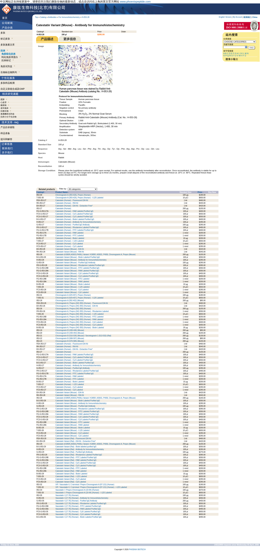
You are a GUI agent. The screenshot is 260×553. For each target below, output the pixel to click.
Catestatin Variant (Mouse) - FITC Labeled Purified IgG (77, 268)
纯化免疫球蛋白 (11, 57)
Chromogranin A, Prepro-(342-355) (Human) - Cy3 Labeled (79, 325)
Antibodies (52, 17)
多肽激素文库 (8, 44)
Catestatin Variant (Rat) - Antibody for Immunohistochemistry (79, 449)
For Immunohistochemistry (69, 17)
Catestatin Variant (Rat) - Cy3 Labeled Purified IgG (75, 466)
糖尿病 (3, 105)
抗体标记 (7, 60)
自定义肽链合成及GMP (13, 89)
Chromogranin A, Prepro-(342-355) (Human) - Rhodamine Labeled (82, 311)
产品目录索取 (8, 127)
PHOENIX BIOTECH (137, 549)
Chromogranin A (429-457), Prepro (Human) (73, 295)
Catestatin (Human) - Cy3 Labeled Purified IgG (74, 217)
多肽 (3, 32)
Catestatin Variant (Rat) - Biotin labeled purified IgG (75, 447)
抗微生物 (4, 111)
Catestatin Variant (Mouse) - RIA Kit (69, 252)
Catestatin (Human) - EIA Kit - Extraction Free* (74, 206)
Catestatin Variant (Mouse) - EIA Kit (69, 249)
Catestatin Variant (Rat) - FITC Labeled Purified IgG (76, 457)
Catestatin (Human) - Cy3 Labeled (69, 244)
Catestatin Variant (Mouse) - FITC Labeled (72, 279)
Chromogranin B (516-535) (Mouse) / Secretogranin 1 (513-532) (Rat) (83, 336)
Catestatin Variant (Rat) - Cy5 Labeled (70, 482)
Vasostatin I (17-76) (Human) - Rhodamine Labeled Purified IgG (80, 503)
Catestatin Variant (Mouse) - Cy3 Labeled (71, 290)
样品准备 (5, 133)
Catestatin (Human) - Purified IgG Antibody (72, 225)
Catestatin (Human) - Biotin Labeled (69, 238)
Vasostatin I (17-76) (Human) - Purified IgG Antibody (76, 501)
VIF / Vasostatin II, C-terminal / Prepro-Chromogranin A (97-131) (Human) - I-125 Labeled (91, 487)
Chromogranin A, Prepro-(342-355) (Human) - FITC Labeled (79, 317)
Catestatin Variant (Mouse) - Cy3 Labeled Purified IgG (77, 276)
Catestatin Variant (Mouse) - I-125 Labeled (72, 287)
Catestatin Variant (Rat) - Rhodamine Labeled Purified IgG (78, 455)
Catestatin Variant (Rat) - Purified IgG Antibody (74, 452)
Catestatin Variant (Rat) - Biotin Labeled (71, 474)
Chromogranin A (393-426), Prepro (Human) (73, 195)
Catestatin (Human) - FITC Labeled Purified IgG (74, 230)
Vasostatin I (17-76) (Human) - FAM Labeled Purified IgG (78, 509)
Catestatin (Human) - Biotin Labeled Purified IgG (74, 219)
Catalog (43, 17)
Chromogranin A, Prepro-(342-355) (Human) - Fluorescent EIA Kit (81, 303)
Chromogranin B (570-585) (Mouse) (69, 341)
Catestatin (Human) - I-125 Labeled (69, 241)
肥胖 (3, 99)
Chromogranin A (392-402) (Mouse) (69, 300)
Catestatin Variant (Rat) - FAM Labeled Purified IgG (75, 460)
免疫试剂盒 (8, 66)
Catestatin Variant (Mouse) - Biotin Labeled (72, 284)
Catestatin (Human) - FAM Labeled (69, 233)
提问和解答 (6, 139)
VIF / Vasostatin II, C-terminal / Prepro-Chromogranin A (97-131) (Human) (84, 485)
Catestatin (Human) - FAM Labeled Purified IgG (74, 211)
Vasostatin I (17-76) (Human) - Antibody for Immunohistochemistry (81, 498)
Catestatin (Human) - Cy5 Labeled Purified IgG (74, 214)
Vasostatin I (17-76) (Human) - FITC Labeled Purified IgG (78, 506)
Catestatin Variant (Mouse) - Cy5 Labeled (71, 292)
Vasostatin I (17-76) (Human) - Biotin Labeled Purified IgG (78, 517)
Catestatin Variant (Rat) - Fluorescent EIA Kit (73, 439)
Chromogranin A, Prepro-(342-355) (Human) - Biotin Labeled (79, 328)
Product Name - (62, 192)
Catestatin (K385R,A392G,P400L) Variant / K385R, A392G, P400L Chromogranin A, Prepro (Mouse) (95, 254)
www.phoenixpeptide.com (135, 1)
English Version (225, 17)
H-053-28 (85, 17)
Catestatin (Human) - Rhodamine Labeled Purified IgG (77, 227)
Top (36, 17)
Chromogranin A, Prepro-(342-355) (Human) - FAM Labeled (79, 319)
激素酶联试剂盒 (7, 114)
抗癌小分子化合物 (8, 117)
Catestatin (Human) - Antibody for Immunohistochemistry (78, 222)
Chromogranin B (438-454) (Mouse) (69, 333)
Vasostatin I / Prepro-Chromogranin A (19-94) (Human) (77, 490)
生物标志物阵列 (10, 72)
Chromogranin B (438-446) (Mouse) (69, 330)
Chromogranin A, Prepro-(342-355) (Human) (73, 309)
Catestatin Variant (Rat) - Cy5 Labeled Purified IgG (75, 463)
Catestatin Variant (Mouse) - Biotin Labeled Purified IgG (77, 257)
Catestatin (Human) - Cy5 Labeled (69, 246)
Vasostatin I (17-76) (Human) (67, 495)
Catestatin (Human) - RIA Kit (66, 203)
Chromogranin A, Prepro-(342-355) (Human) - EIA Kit (76, 306)
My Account (237, 17)
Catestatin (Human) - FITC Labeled (69, 236)
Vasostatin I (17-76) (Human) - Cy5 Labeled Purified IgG (77, 512)
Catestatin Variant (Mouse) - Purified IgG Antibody (75, 263)
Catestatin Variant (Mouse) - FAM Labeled (72, 282)
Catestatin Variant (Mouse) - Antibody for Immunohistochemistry (81, 260)
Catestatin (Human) (63, 208)
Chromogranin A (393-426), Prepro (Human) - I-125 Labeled (79, 198)
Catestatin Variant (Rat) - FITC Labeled (71, 468)
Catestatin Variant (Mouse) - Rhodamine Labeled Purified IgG (80, 265)
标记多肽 (7, 38)
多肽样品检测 (8, 83)
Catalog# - (40, 192)
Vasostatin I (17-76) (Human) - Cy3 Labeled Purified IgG (77, 514)
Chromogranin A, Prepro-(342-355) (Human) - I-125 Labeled (79, 314)
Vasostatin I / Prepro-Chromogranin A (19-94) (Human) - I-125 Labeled (83, 493)
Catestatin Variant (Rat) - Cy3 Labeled (70, 479)
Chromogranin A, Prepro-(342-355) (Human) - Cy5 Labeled (79, 322)
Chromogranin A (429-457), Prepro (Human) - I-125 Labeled (79, 298)
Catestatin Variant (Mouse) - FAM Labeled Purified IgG (77, 271)
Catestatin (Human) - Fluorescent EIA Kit (71, 200)
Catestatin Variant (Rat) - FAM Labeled (70, 471)
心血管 (3, 102)
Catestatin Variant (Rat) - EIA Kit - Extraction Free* (75, 441)
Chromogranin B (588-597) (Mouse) (69, 338)
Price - (200, 192)
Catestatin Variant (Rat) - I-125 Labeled (71, 476)
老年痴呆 (4, 108)
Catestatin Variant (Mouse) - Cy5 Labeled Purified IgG (77, 273)
